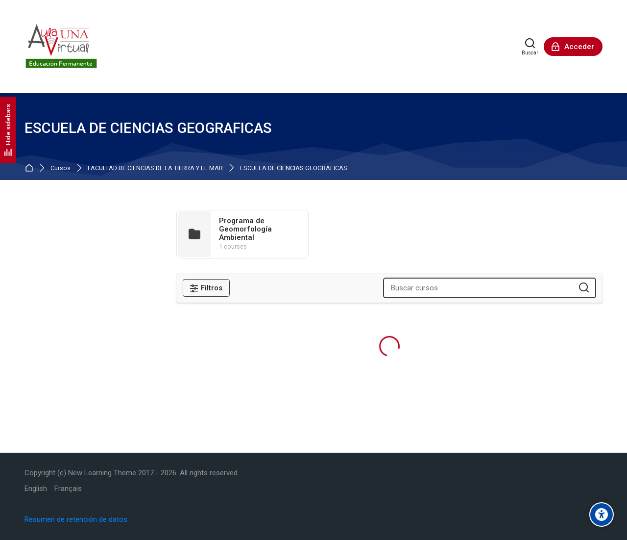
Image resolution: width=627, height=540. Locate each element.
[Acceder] (573, 46)
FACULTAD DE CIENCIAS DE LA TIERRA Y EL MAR (155, 168)
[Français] (68, 488)
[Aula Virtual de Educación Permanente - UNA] (61, 46)
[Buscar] (530, 46)
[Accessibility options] (601, 514)
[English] (35, 488)
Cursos (60, 168)
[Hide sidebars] (8, 130)
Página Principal (31, 168)
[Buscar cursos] (584, 288)
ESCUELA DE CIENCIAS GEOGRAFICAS (293, 168)
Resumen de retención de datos (75, 519)
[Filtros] (206, 288)
